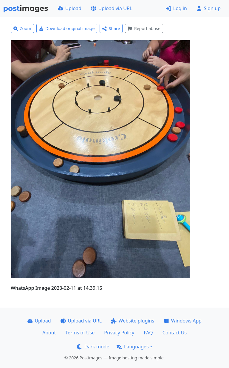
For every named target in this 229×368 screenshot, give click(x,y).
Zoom (22, 28)
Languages (132, 346)
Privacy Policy (119, 332)
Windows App (183, 320)
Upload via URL (111, 8)
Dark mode (93, 346)
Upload (69, 8)
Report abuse (144, 28)
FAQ (148, 332)
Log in (176, 8)
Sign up (208, 8)
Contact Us (175, 332)
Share (111, 28)
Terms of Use (80, 332)
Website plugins (132, 320)
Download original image (67, 28)
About (49, 332)
